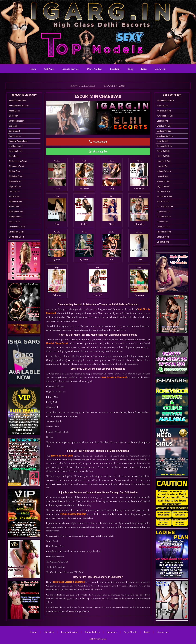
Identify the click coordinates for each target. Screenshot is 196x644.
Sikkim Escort (14, 206)
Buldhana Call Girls (164, 131)
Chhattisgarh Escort (16, 121)
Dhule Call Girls (162, 141)
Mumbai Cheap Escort (57, 293)
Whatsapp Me (98, 151)
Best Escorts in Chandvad (114, 327)
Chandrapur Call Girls (165, 136)
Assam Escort (14, 111)
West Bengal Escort (16, 237)
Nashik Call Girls (163, 201)
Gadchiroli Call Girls (164, 146)
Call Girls (48, 68)
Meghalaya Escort (16, 176)
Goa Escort (13, 126)
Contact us (162, 68)
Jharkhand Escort (15, 146)
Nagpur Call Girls (163, 186)
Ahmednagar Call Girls (165, 101)
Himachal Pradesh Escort (18, 141)
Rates (145, 68)
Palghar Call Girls (163, 212)
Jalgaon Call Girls (163, 161)
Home (31, 68)
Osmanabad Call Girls (165, 206)
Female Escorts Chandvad (73, 464)
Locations (115, 68)
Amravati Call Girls (164, 111)
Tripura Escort (14, 222)
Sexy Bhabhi (129, 632)
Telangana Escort (15, 217)
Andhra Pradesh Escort (17, 101)
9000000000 (98, 141)
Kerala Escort (14, 156)
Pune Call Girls (162, 222)
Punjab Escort (14, 196)
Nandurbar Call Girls (164, 196)
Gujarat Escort (14, 131)
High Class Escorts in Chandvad (69, 532)
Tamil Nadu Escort (16, 212)
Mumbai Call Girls (163, 181)
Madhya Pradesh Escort (18, 161)
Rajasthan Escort (15, 201)
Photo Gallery (94, 68)
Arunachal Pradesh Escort (19, 106)
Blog (131, 68)
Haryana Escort (15, 136)
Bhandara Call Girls (164, 126)
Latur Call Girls (162, 176)
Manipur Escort (15, 171)
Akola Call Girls (162, 106)
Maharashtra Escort (16, 166)
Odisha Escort (14, 191)
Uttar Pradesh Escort (17, 227)
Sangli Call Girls (163, 237)
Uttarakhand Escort (16, 232)
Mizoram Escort (15, 181)
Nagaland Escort (15, 186)
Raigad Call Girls (163, 227)
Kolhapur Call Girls (164, 171)
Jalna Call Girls (162, 166)
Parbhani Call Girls (164, 217)
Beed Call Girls (162, 121)
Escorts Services (70, 68)
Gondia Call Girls (163, 151)
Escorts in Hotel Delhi (62, 406)
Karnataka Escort (15, 151)
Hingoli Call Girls (163, 156)
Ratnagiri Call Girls (164, 232)
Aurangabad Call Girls (165, 116)
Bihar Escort (13, 116)
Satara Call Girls (163, 242)
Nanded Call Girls (163, 191)
